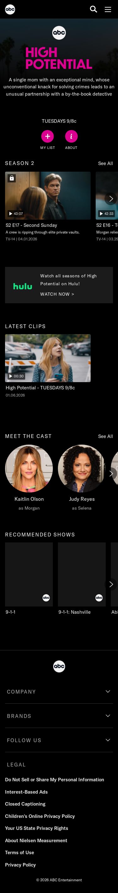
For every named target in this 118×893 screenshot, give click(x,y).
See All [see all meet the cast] (105, 436)
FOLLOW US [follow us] (24, 740)
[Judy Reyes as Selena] (82, 479)
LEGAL (16, 764)
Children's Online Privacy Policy (40, 816)
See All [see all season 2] (105, 163)
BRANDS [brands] (19, 716)
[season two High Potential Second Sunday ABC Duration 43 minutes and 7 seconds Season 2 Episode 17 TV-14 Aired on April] (48, 207)
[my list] (47, 140)
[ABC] (10, 10)
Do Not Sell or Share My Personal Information (54, 780)
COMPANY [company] (21, 692)
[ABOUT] (71, 140)
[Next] (110, 198)
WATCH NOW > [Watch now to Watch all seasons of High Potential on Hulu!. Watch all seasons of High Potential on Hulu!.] (57, 294)
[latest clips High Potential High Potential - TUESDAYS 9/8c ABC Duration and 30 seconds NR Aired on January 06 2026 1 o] (48, 366)
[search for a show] (93, 9)
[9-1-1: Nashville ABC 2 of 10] (82, 579)
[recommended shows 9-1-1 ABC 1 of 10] (29, 579)
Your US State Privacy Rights (36, 828)
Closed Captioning (25, 804)
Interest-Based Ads (26, 792)
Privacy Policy (20, 865)
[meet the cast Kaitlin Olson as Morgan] (29, 479)
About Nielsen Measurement (36, 840)
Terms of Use (19, 852)
